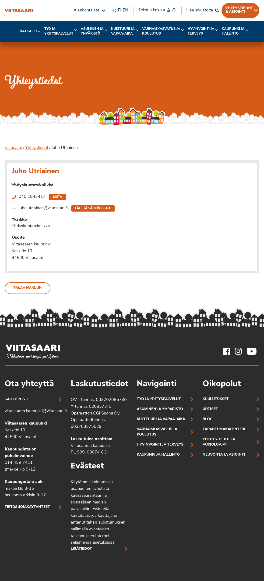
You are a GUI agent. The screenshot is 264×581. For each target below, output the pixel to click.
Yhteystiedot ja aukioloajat (219, 442)
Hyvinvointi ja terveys (160, 444)
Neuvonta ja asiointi (224, 455)
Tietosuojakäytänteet (27, 507)
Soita (57, 196)
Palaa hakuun (27, 288)
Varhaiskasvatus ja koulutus (161, 31)
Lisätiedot (81, 549)
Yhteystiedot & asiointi (239, 10)
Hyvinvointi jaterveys (201, 31)
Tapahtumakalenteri (224, 429)
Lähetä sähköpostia (93, 208)
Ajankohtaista (86, 10)
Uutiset (210, 409)
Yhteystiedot (36, 148)
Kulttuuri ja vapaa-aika (123, 31)
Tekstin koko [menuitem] (157, 10)
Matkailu (28, 31)
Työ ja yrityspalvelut (58, 31)
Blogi (208, 419)
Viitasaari (13, 148)
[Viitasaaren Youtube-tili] (251, 351)
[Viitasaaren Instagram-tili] (238, 351)
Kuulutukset (216, 399)
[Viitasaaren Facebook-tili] (226, 351)
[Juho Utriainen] (19, 10)
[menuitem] (88, 10)
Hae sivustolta (199, 10)
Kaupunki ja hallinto (233, 31)
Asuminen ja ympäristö (92, 31)
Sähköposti (16, 399)
